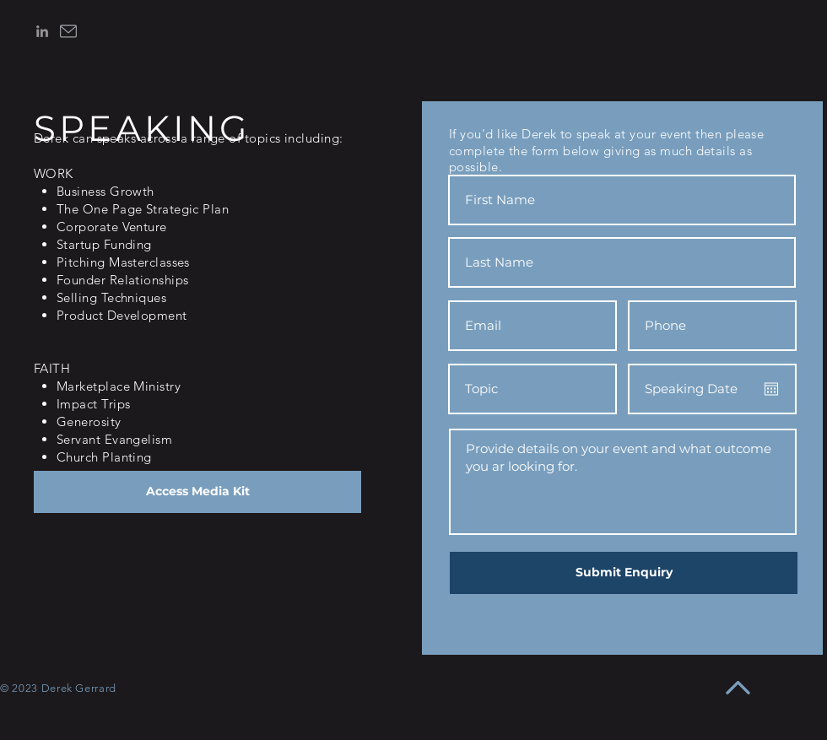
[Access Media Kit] (197, 492)
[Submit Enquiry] (623, 573)
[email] (68, 31)
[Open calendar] (771, 389)
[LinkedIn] (42, 31)
